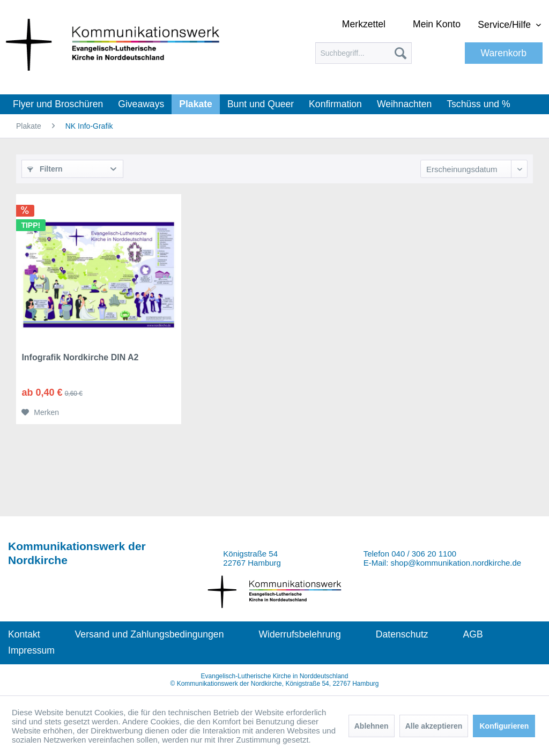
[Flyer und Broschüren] (57, 104)
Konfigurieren (504, 726)
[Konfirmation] (335, 104)
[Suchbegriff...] (363, 53)
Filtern (45, 169)
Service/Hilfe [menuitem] (505, 24)
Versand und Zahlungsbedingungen (149, 634)
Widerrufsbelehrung (299, 634)
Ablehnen (371, 726)
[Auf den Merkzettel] (40, 412)
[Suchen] (400, 53)
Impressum (31, 650)
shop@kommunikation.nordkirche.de (456, 562)
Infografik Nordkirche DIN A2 (79, 357)
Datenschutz (402, 634)
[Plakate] (196, 104)
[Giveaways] (141, 104)
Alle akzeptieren (434, 726)
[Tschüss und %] (478, 104)
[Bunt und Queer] (260, 104)
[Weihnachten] (404, 104)
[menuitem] (363, 53)
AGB (473, 634)
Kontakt (24, 634)
